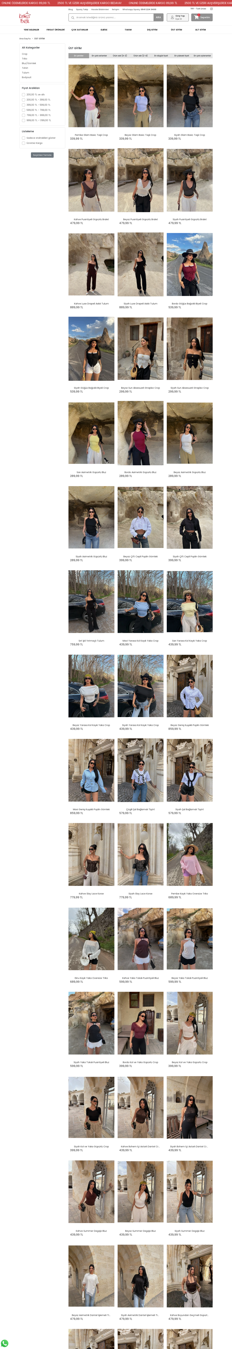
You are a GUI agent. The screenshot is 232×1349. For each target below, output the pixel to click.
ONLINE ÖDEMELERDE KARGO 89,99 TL (119, 3)
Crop (24, 54)
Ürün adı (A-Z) (120, 55)
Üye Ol (178, 19)
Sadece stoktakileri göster (41, 137)
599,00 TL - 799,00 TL (39, 110)
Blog (70, 9)
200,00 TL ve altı (36, 94)
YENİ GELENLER (31, 29)
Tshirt (25, 68)
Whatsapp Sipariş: (139, 9)
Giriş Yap (180, 15)
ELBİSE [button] (104, 29)
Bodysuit (26, 77)
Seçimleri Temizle (42, 155)
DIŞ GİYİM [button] (152, 29)
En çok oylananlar (202, 55)
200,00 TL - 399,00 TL (38, 99)
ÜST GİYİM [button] (176, 29)
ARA (158, 17)
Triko (24, 58)
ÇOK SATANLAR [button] (79, 29)
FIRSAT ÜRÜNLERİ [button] (56, 29)
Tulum (25, 72)
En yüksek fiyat (181, 55)
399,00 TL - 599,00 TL (38, 104)
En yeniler (78, 55)
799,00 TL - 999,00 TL (39, 115)
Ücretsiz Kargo (35, 143)
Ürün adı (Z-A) (141, 55)
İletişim (115, 9)
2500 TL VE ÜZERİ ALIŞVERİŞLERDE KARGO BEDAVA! (55, 3)
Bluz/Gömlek (29, 63)
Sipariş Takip (82, 9)
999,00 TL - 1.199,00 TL (39, 120)
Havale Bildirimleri (100, 9)
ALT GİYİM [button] (200, 29)
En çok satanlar (99, 55)
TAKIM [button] (128, 29)
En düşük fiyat (161, 55)
